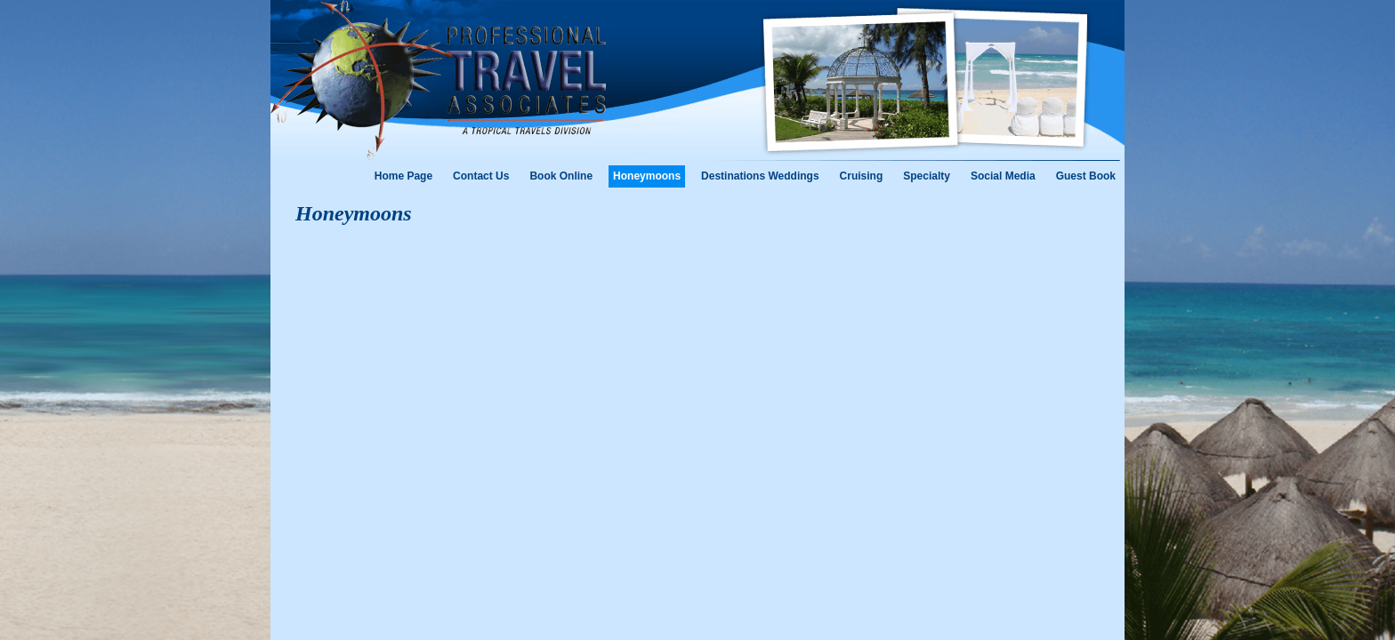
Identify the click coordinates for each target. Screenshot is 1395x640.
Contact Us (481, 176)
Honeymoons (647, 176)
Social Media (1003, 176)
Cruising (861, 176)
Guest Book (1086, 176)
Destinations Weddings (759, 176)
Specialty (926, 176)
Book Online (561, 176)
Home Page (403, 176)
